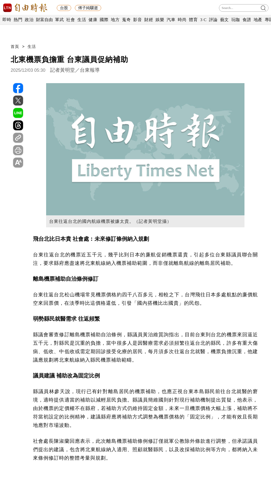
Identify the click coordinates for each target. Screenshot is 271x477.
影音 (137, 19)
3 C (203, 19)
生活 (81, 19)
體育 (193, 19)
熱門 (18, 19)
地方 (115, 19)
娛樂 (159, 19)
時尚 (182, 19)
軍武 (59, 19)
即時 (6, 19)
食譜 (246, 19)
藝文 (224, 19)
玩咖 (235, 19)
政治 (29, 19)
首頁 (15, 46)
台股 (64, 8)
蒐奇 (126, 19)
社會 (70, 19)
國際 (104, 19)
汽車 (171, 19)
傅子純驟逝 (88, 8)
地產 (258, 19)
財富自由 (44, 19)
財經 (148, 19)
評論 (213, 19)
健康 (93, 19)
